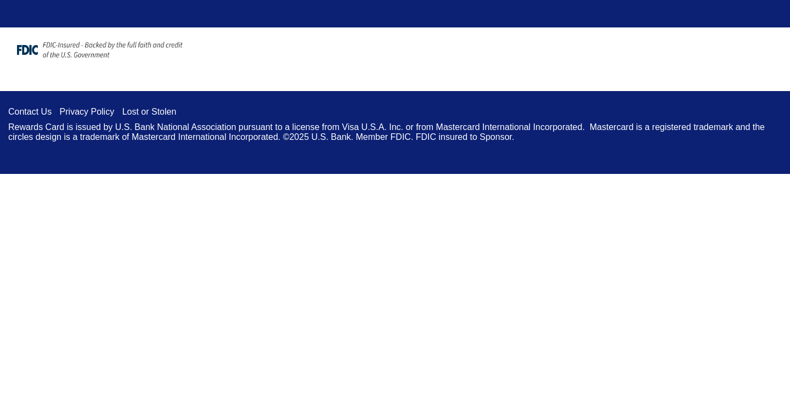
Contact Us (30, 111)
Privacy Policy (87, 111)
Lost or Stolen (149, 111)
